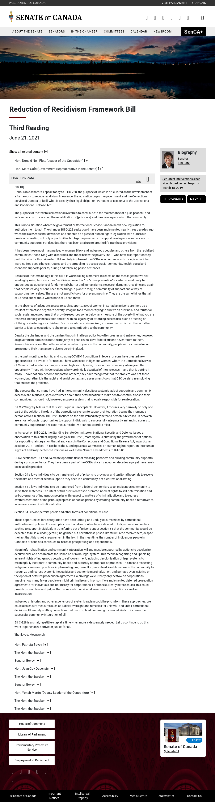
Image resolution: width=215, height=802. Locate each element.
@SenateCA (171, 751)
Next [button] (196, 199)
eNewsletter (166, 796)
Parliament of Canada (27, 2)
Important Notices (54, 796)
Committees (114, 31)
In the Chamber (84, 31)
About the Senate (27, 31)
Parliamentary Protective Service (32, 747)
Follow (194, 740)
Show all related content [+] (28, 152)
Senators (57, 31)
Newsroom (162, 31)
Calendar (139, 31)
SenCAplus (193, 31)
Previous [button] (173, 199)
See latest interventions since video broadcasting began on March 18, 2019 (181, 183)
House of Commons (32, 723)
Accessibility (110, 796)
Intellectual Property (82, 796)
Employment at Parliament (32, 760)
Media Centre (138, 796)
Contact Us (194, 796)
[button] (86, 161)
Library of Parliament (32, 734)
